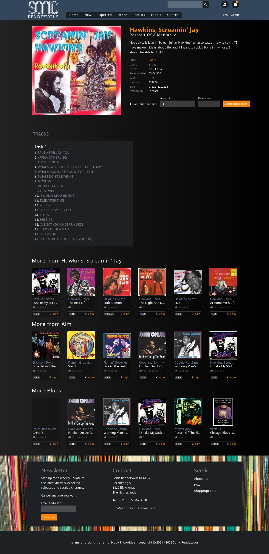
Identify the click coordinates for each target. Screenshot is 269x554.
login (55, 313)
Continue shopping (143, 104)
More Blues (46, 390)
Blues (153, 64)
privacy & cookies (121, 542)
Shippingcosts (205, 491)
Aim (151, 77)
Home (74, 15)
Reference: (205, 98)
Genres (173, 15)
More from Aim (52, 323)
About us (201, 479)
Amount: (165, 98)
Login (153, 60)
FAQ (225, 14)
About (235, 14)
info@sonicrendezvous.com (134, 508)
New (88, 15)
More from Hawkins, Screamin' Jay (77, 260)
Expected (105, 15)
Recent (123, 15)
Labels (156, 15)
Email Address (51, 503)
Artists (140, 15)
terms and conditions (87, 542)
